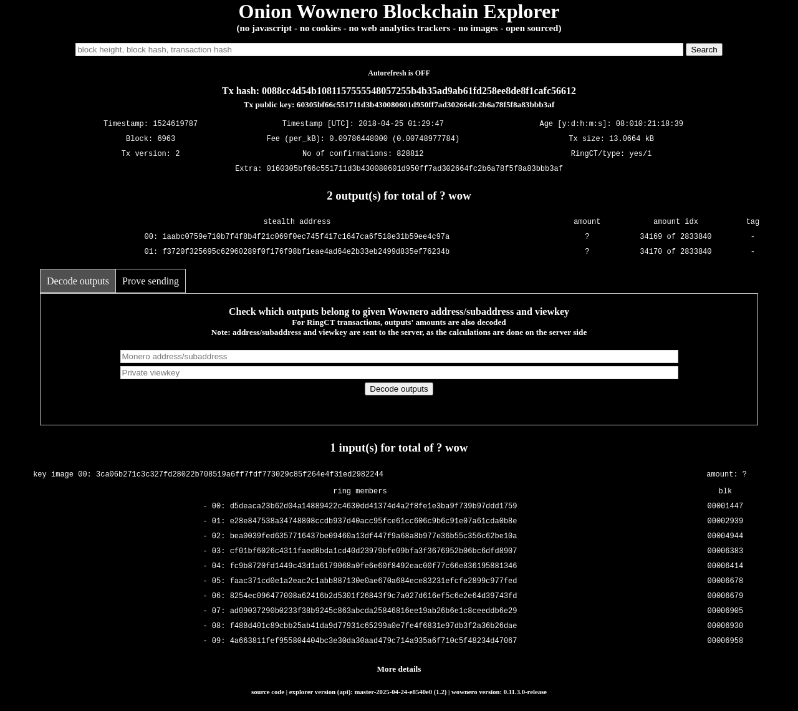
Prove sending (150, 281)
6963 (166, 139)
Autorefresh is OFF (399, 73)
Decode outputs (78, 281)
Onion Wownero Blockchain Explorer (399, 11)
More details (399, 669)
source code (267, 691)
